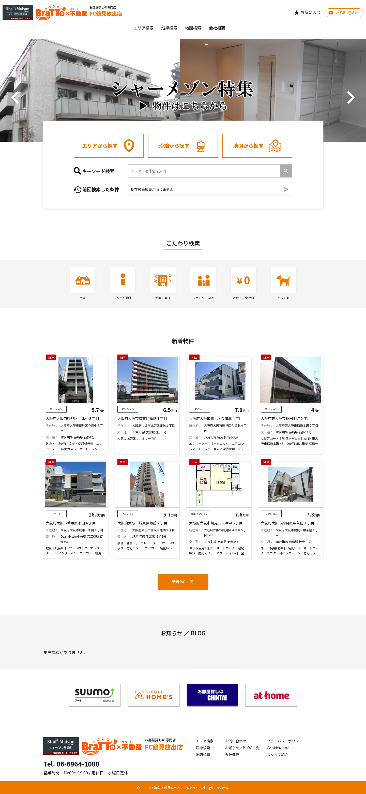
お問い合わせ (235, 740)
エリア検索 (143, 28)
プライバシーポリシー (284, 740)
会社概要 (232, 754)
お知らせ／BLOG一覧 (242, 747)
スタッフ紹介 (277, 754)
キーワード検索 (94, 171)
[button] (15, 97)
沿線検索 (169, 28)
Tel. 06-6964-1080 (71, 763)
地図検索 (193, 28)
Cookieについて (280, 747)
